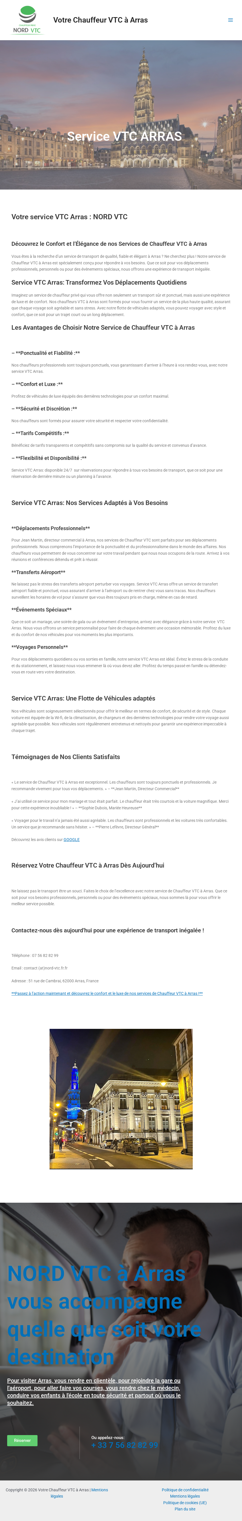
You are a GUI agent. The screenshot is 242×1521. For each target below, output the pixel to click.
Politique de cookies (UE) (185, 1502)
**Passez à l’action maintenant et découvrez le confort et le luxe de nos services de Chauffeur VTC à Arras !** (107, 993)
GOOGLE (72, 839)
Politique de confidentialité (185, 1490)
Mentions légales (185, 1496)
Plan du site (185, 1509)
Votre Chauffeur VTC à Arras (100, 20)
